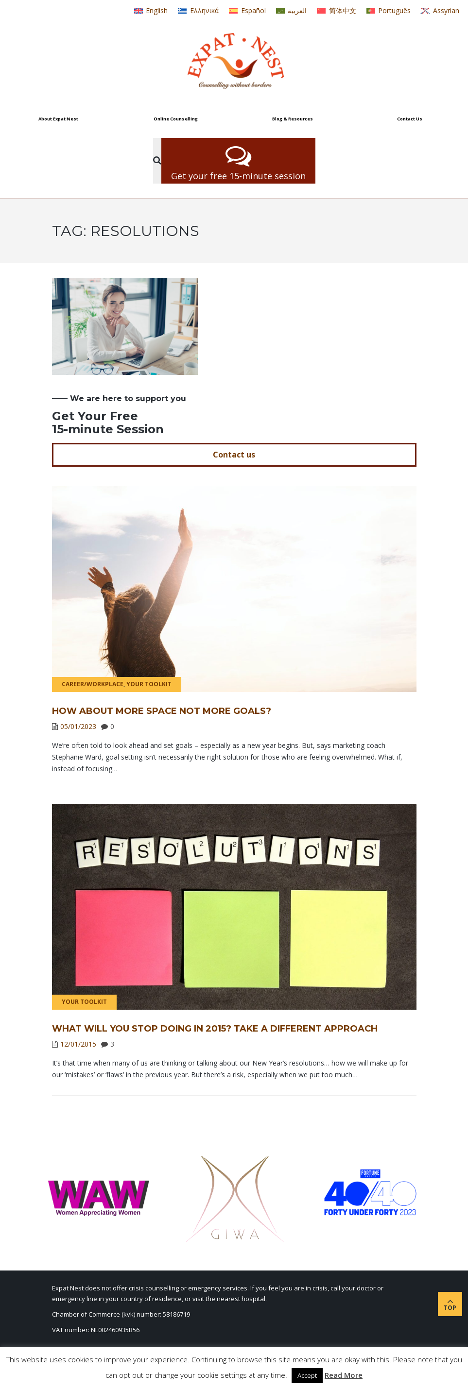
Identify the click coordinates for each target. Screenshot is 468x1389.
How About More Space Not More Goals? (161, 711)
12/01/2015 (78, 1044)
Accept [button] (307, 1375)
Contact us (234, 454)
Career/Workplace (92, 684)
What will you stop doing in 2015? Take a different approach (215, 1028)
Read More (344, 1375)
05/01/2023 (78, 726)
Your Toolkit (149, 684)
